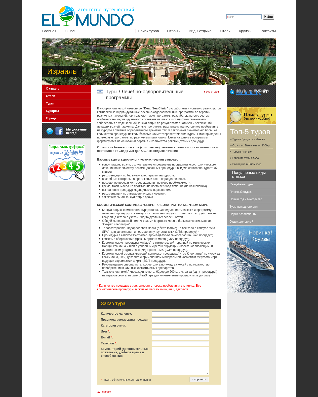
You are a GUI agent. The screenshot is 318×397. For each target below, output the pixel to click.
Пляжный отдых (241, 192)
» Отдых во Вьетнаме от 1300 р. (250, 145)
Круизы (245, 31)
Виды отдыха (200, 31)
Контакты (268, 31)
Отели (225, 31)
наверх (106, 391)
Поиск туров (148, 31)
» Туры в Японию (241, 151)
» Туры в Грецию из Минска (247, 139)
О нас (70, 31)
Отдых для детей (241, 221)
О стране (52, 88)
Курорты (52, 111)
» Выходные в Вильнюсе (245, 164)
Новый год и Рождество (246, 199)
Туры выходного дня (244, 206)
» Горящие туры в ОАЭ (244, 157)
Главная (49, 31)
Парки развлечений (243, 214)
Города (51, 118)
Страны (173, 31)
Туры (50, 103)
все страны (213, 91)
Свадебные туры (241, 184)
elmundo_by (248, 92)
